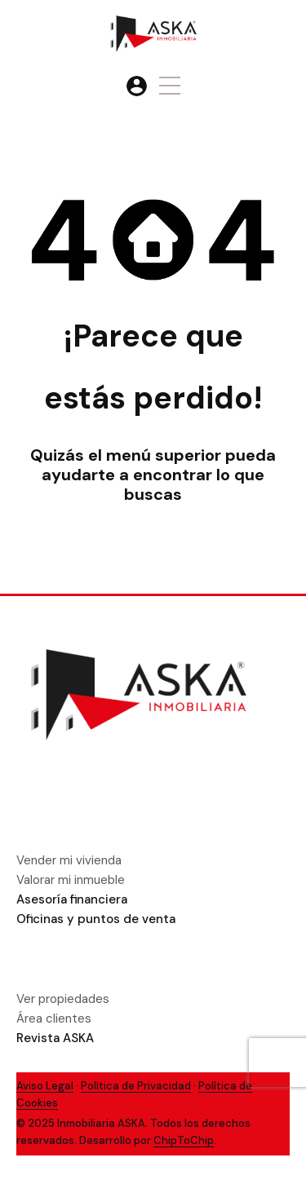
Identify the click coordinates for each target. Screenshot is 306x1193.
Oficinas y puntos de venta (95, 919)
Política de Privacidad (136, 1086)
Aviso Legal (44, 1086)
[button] (169, 86)
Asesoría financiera (71, 899)
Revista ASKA (55, 1038)
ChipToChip (183, 1140)
